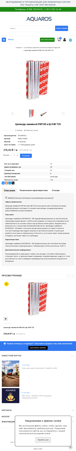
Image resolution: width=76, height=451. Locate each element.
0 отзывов (19, 130)
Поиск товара (61, 28)
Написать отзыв (31, 130)
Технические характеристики (33, 190)
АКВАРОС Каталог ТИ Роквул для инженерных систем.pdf (30, 198)
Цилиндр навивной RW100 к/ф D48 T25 (19, 327)
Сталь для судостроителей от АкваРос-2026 (39, 368)
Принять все (43, 440)
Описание (9, 190)
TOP (70, 447)
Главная (19, 47)
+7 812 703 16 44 (52, 9)
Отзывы (56, 190)
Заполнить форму (38, 348)
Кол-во (6, 155)
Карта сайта (38, 449)
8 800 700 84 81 (35, 9)
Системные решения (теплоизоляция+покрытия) (42, 47)
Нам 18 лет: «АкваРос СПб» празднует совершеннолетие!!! (37, 397)
